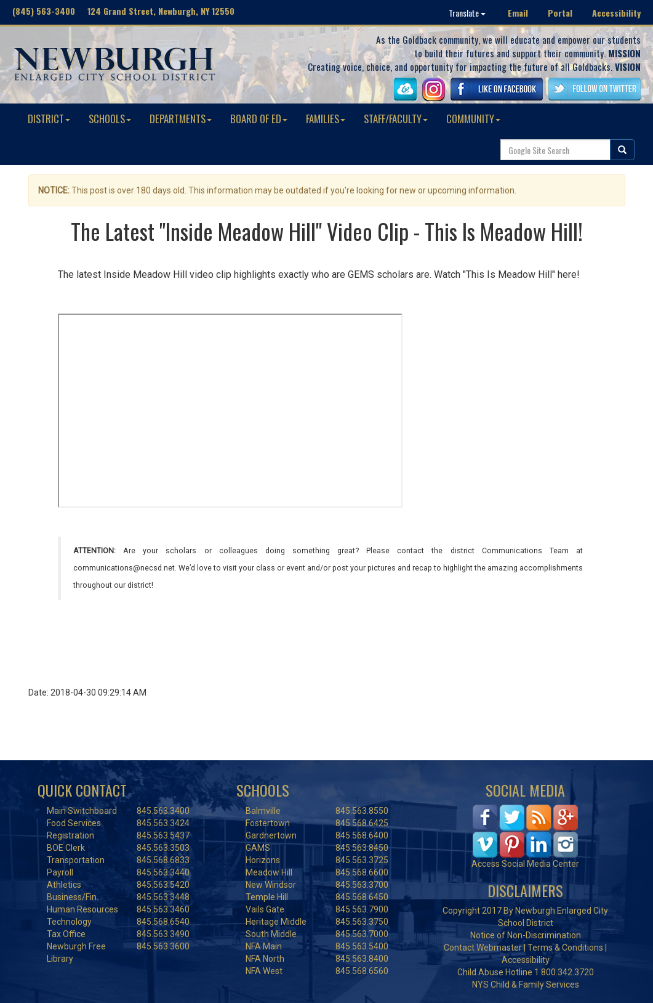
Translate (467, 12)
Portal (560, 12)
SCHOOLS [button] (110, 118)
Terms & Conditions (565, 947)
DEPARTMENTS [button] (181, 118)
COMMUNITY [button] (473, 118)
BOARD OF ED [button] (258, 118)
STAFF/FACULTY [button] (396, 118)
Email (518, 12)
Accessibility (616, 12)
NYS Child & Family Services (525, 984)
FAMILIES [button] (325, 118)
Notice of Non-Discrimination (525, 935)
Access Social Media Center (525, 864)
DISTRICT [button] (49, 118)
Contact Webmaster (483, 947)
